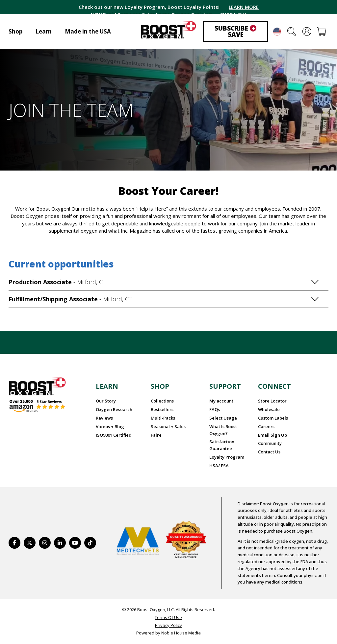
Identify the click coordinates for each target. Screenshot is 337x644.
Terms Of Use (168, 617)
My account (221, 401)
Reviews (104, 418)
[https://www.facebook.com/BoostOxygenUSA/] (14, 543)
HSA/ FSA (219, 466)
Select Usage (223, 418)
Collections (162, 401)
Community (270, 443)
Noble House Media (181, 633)
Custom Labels (273, 418)
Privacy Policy (168, 625)
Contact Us (269, 452)
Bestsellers (162, 409)
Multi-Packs (163, 418)
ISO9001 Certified (114, 435)
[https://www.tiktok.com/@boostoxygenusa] (90, 543)
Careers (266, 426)
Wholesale (269, 409)
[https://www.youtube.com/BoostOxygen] (75, 543)
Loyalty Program (226, 457)
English (277, 31)
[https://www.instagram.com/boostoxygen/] (45, 543)
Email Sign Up (272, 435)
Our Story (106, 401)
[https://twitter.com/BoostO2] (30, 543)
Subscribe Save (235, 31)
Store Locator (272, 401)
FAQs (214, 409)
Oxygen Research (114, 409)
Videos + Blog (110, 426)
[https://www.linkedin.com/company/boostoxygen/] (60, 543)
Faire (156, 435)
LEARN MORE (243, 7)
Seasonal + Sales (168, 426)
